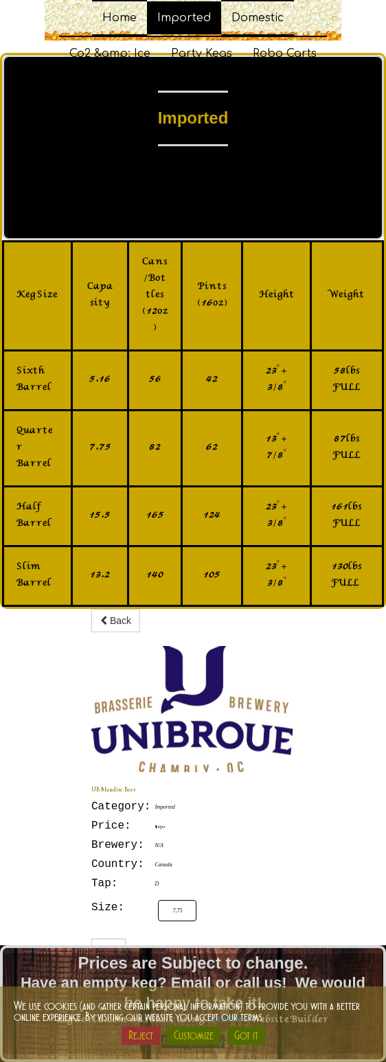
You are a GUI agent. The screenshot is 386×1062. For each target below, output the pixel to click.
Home (119, 18)
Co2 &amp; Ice (109, 53)
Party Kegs (201, 53)
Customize (194, 1035)
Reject (140, 1035)
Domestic (257, 18)
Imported (184, 18)
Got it (246, 1035)
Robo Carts (285, 53)
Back (115, 620)
